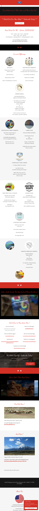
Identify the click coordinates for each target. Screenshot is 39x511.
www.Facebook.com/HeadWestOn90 (29, 336)
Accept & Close (31, 508)
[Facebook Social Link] (18, 47)
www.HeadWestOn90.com (9, 336)
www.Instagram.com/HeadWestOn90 (29, 341)
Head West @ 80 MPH (30, 364)
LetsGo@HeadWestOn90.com (29, 328)
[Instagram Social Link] (21, 47)
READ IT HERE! (19, 23)
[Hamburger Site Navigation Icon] (3, 5)
